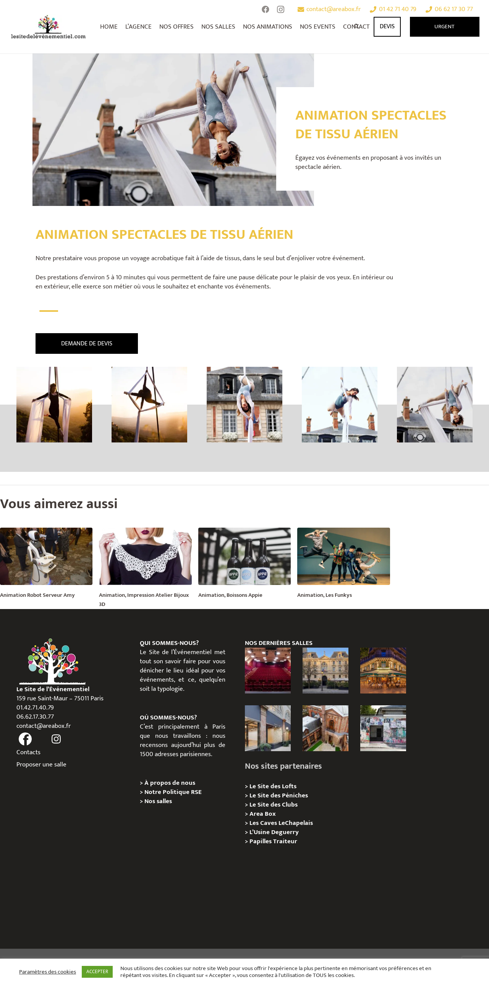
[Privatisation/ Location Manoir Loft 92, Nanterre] (325, 728)
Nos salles (158, 801)
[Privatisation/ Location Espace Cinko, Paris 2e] (268, 728)
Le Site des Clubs (273, 804)
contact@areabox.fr (43, 726)
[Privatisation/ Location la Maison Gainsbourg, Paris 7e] (383, 728)
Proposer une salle (41, 764)
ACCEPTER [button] (97, 971)
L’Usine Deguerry (274, 832)
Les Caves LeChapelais (281, 823)
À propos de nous (169, 783)
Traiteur (285, 841)
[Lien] (48, 27)
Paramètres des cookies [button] (47, 972)
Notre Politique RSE (173, 792)
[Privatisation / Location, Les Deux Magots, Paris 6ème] (383, 670)
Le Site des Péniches (278, 795)
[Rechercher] (357, 27)
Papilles (261, 841)
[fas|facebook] (25, 739)
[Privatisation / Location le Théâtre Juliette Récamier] (268, 670)
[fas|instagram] (56, 739)
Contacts (28, 752)
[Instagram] (280, 9)
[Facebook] (265, 9)
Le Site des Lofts (272, 786)
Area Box (262, 813)
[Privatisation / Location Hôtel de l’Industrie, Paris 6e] (325, 670)
